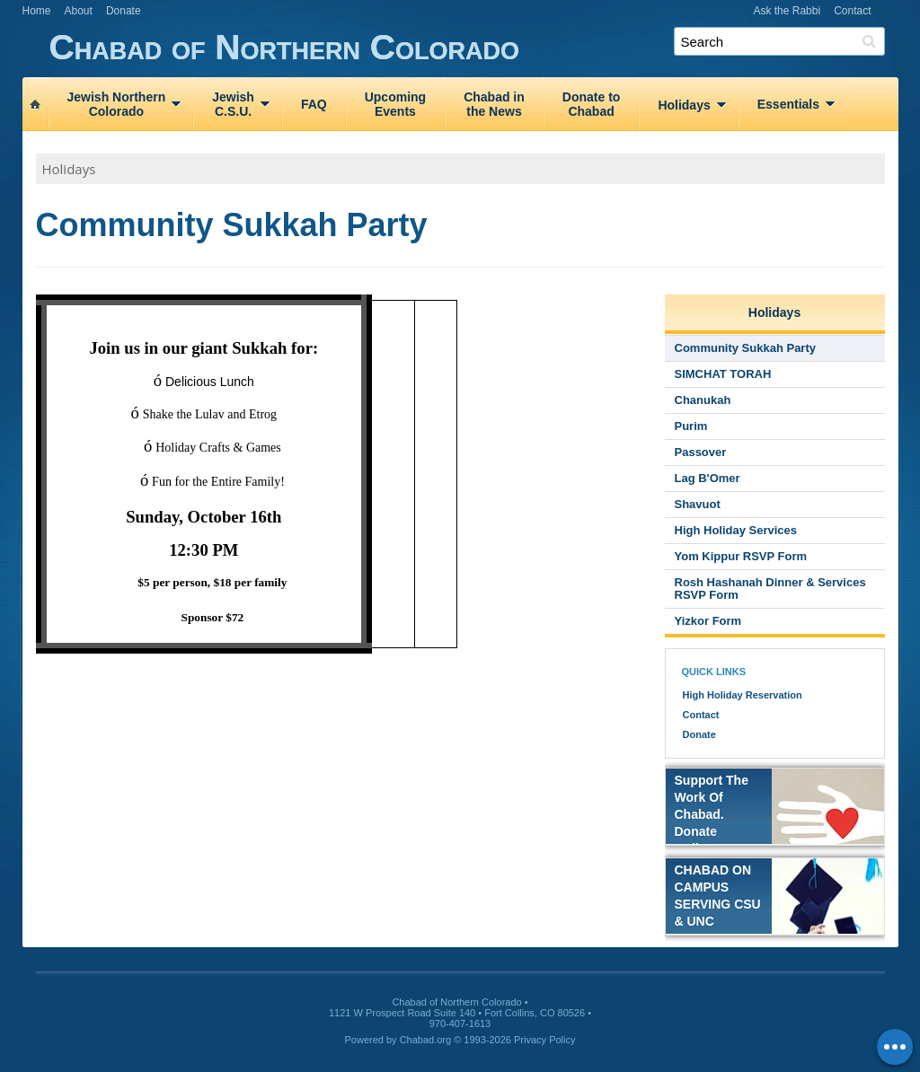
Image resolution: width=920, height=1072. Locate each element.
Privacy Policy (544, 1039)
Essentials (788, 104)
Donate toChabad (591, 104)
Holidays (684, 105)
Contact (852, 10)
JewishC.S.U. (233, 104)
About (79, 10)
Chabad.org (426, 1039)
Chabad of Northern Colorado (473, 48)
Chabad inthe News (494, 104)
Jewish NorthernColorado (116, 104)
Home (36, 10)
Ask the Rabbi (786, 10)
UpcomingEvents (395, 104)
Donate (123, 10)
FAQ (314, 104)
